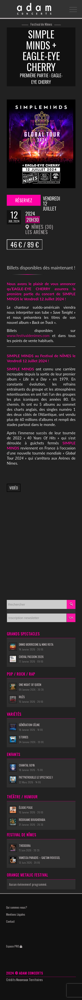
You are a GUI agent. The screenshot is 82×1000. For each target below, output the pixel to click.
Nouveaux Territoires (29, 979)
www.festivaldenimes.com (28, 335)
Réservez (23, 200)
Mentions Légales (15, 914)
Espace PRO (14, 946)
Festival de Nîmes (41, 24)
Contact (10, 921)
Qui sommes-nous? (16, 907)
